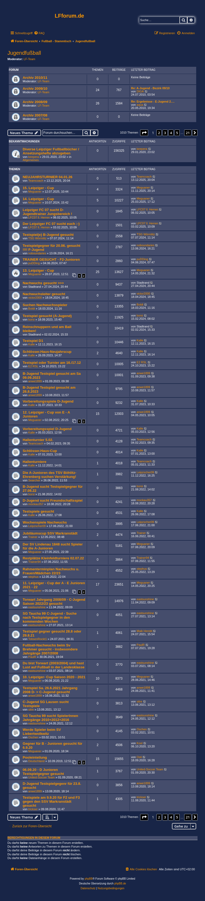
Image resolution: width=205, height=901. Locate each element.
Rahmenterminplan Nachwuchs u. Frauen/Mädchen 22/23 (51, 571)
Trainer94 (34, 561)
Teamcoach (35, 180)
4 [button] (171, 132)
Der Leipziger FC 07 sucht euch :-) (51, 224)
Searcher (34, 480)
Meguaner (35, 191)
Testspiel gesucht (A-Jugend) (47, 316)
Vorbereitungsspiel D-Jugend (47, 429)
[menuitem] (39, 33)
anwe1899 (35, 381)
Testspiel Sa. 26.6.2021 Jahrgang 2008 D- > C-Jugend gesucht (50, 690)
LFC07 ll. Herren (39, 217)
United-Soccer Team (41, 777)
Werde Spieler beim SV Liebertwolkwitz (42, 732)
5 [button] (177, 132)
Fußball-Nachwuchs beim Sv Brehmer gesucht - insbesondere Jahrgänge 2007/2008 (50, 649)
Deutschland (36, 761)
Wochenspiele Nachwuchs (45, 522)
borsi (31, 319)
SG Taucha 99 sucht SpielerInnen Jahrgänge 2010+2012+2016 (50, 718)
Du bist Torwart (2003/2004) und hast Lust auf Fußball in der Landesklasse (54, 665)
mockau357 (36, 504)
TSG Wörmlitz (37, 238)
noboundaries (37, 253)
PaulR (32, 656)
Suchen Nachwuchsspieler (45, 305)
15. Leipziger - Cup (38, 188)
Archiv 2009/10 (35, 89)
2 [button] (159, 132)
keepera (33, 156)
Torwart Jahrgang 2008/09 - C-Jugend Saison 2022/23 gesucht (54, 602)
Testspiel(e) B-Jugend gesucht (48, 235)
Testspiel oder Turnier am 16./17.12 (52, 363)
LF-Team (29, 59)
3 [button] (165, 132)
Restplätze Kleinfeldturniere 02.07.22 (53, 558)
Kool (140, 743)
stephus (33, 576)
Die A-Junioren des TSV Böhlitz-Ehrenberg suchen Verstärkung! (49, 475)
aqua (140, 104)
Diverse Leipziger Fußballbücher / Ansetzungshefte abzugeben (51, 151)
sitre (31, 709)
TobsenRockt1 (37, 639)
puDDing (34, 263)
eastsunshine (37, 607)
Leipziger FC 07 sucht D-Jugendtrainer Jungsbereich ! (47, 212)
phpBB (89, 878)
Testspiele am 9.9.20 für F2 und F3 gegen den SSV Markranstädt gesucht (51, 801)
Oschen (33, 737)
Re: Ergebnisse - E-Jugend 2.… (153, 101)
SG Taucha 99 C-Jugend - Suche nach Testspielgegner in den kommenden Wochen (50, 617)
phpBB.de (120, 883)
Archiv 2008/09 (35, 102)
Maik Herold (144, 631)
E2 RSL (33, 366)
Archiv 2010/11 (35, 78)
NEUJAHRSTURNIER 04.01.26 (47, 177)
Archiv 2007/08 (35, 115)
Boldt (31, 308)
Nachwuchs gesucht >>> (43, 283)
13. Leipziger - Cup (38, 270)
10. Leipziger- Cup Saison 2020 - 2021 (54, 677)
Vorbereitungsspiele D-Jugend (48, 401)
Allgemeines (31, 160)
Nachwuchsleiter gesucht (44, 294)
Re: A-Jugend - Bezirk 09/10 (150, 88)
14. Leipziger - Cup (38, 199)
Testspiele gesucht (38, 511)
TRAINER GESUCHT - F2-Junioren (51, 260)
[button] (144, 133)
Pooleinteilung (35, 757)
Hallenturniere (34, 462)
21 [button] (188, 132)
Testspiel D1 (33, 341)
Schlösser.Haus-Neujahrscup (47, 352)
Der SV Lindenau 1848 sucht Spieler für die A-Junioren (53, 546)
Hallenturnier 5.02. (38, 440)
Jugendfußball (24, 53)
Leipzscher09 (145, 472)
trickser (33, 809)
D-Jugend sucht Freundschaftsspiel (52, 500)
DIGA (140, 91)
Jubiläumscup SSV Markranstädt (50, 533)
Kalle (31, 344)
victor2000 (35, 297)
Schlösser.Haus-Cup (40, 451)
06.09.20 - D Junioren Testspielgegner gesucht (43, 772)
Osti (139, 757)
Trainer (32, 537)
